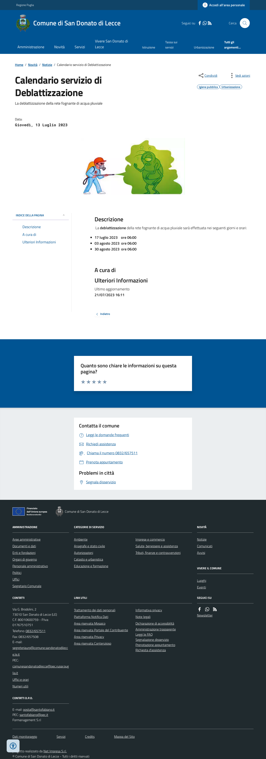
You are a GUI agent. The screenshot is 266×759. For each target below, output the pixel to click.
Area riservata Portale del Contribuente (101, 630)
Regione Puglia (25, 5)
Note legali (142, 616)
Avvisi (201, 552)
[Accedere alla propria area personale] (224, 5)
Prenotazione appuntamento (155, 644)
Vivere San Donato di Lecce (111, 44)
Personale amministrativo (30, 565)
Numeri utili (20, 686)
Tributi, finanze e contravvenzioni (158, 552)
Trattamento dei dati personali (94, 610)
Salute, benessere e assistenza (156, 546)
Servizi (80, 47)
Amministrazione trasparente (155, 629)
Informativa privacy (148, 610)
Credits (90, 736)
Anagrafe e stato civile (89, 546)
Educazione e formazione (91, 565)
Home (19, 64)
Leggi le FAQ (144, 634)
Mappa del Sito (124, 736)
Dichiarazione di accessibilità (154, 623)
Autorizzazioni (83, 552)
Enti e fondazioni (24, 552)
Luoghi (201, 580)
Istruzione (148, 47)
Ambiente (80, 539)
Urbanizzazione (204, 47)
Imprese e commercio (150, 539)
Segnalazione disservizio (152, 639)
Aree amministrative (26, 539)
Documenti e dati (24, 546)
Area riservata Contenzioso (92, 643)
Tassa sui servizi (171, 45)
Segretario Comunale (26, 585)
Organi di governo (24, 559)
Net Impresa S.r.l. (55, 751)
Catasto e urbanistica (88, 559)
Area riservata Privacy (89, 636)
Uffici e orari (20, 679)
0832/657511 (36, 630)
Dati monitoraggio (24, 736)
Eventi (201, 587)
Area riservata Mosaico (89, 623)
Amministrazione (30, 47)
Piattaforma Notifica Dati (91, 616)
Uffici (15, 579)
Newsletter (205, 615)
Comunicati (204, 546)
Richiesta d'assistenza (150, 650)
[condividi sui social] (207, 75)
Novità (59, 47)
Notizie (47, 64)
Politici (16, 572)
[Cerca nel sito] (243, 23)
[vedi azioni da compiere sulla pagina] (239, 75)
